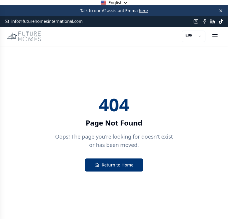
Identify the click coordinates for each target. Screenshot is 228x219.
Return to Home (113, 165)
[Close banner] (220, 10)
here (143, 10)
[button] (114, 2)
